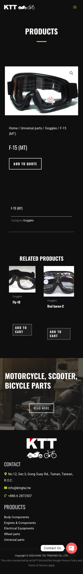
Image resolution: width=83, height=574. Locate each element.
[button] (71, 73)
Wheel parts (12, 534)
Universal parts (31, 128)
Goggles (51, 128)
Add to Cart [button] (21, 329)
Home (13, 128)
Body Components (16, 517)
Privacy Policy (69, 560)
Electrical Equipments (19, 528)
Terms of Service (38, 565)
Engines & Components (20, 523)
